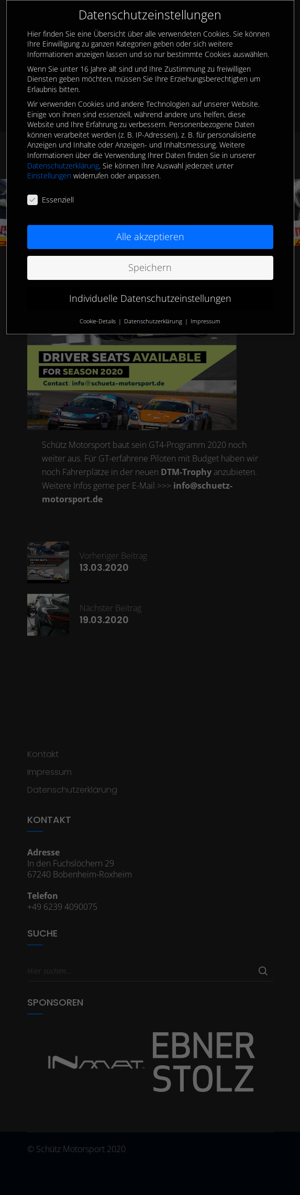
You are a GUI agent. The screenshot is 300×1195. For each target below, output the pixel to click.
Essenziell (50, 182)
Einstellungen (49, 158)
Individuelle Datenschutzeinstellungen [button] (150, 281)
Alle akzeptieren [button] (150, 219)
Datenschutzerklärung (63, 148)
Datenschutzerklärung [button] (154, 303)
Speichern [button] (150, 250)
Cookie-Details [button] (98, 303)
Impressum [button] (205, 303)
